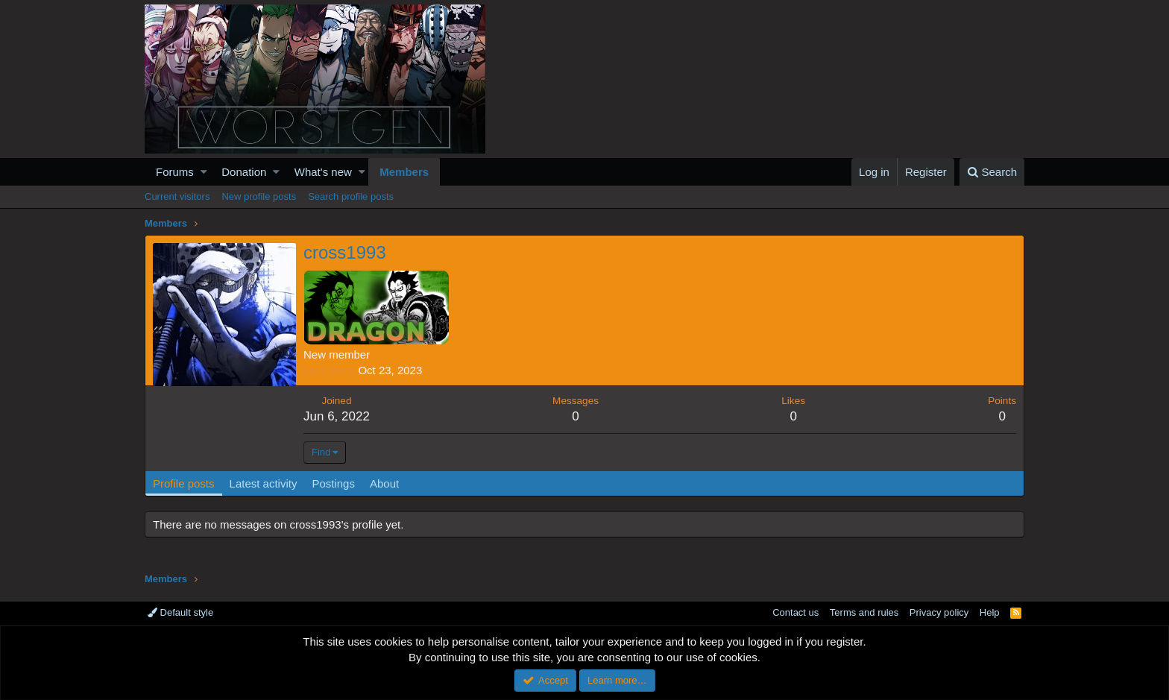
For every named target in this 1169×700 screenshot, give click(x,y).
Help (990, 612)
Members (404, 171)
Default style (180, 612)
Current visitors (177, 196)
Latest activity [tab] (263, 483)
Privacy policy (939, 612)
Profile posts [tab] (184, 483)
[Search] (992, 172)
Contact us (795, 612)
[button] (204, 172)
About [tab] (384, 483)
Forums (175, 171)
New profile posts (258, 196)
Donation (243, 171)
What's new (323, 171)
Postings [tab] (333, 483)
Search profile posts (351, 196)
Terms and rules (864, 612)
